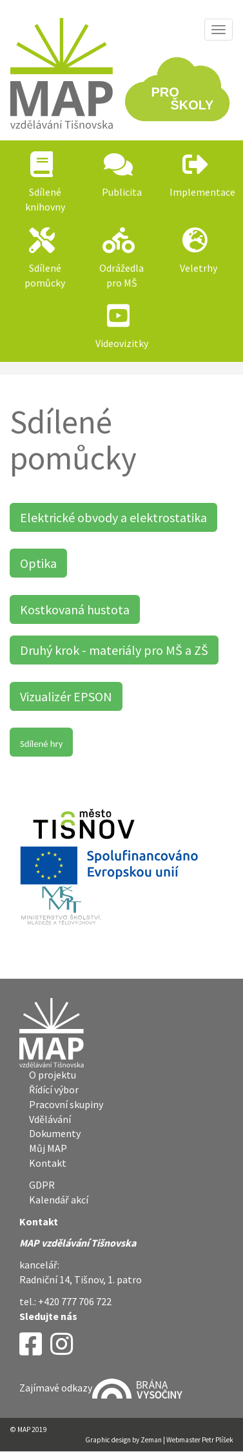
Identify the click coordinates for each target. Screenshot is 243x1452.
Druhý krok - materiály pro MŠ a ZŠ (114, 650)
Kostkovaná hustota (75, 609)
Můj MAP (48, 1148)
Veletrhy (198, 267)
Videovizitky (121, 343)
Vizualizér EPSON (66, 696)
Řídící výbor (54, 1089)
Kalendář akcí (58, 1199)
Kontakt (47, 1162)
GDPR (42, 1184)
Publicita (122, 191)
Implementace (202, 191)
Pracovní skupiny (66, 1104)
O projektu (52, 1074)
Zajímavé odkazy (100, 1387)
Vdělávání (50, 1119)
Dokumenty (55, 1133)
